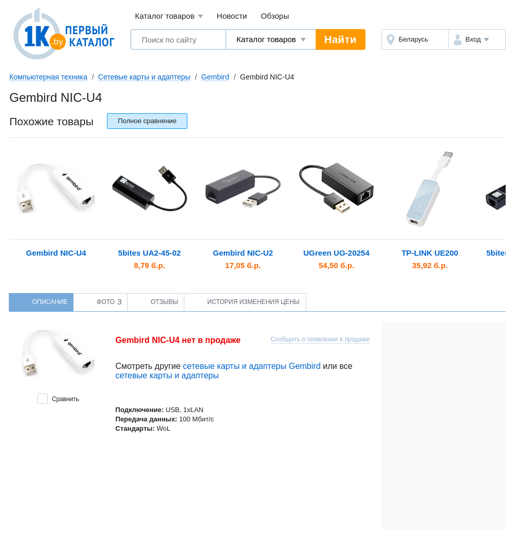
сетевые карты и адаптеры (167, 375)
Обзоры (275, 15)
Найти (340, 39)
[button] (477, 39)
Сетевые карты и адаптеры (144, 77)
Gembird (215, 77)
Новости (232, 15)
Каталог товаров (169, 16)
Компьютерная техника (48, 77)
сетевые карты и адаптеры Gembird (251, 366)
